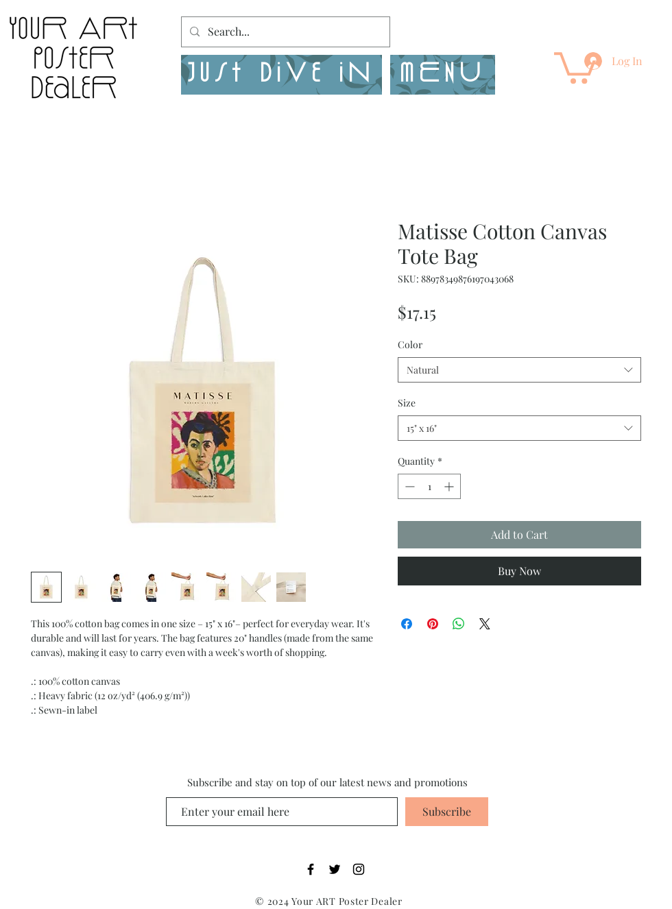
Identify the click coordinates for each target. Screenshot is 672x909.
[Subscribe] (446, 811)
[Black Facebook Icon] (310, 869)
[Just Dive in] (281, 75)
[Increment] (450, 486)
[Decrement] (408, 486)
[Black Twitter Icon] (334, 869)
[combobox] (519, 370)
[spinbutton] (429, 486)
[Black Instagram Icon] (358, 869)
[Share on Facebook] (406, 624)
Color (410, 344)
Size (407, 402)
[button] (442, 75)
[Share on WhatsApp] (459, 624)
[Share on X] (485, 624)
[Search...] (284, 32)
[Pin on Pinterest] (432, 624)
